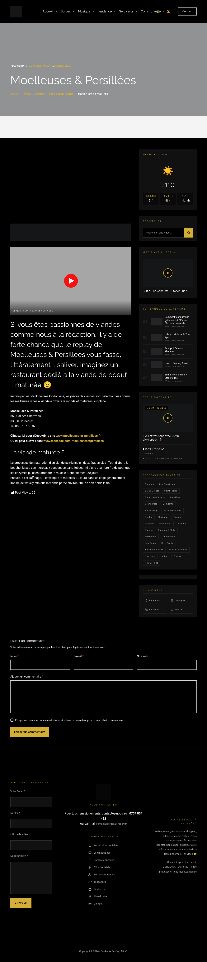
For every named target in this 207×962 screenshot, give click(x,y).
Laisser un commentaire (29, 732)
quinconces (168, 536)
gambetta (168, 504)
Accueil (50, 11)
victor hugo (151, 510)
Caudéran (175, 497)
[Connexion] (168, 11)
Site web (142, 656)
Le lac (164, 556)
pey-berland (151, 563)
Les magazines (99, 852)
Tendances (97, 881)
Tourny (177, 556)
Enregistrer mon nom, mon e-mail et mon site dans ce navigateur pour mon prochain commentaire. (69, 720)
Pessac (178, 517)
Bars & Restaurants (41, 66)
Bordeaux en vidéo (101, 860)
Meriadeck (151, 536)
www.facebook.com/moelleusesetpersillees (73, 441)
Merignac (163, 517)
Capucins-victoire (155, 497)
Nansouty (150, 556)
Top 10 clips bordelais (103, 845)
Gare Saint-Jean (172, 510)
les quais (150, 543)
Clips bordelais (99, 867)
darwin (149, 530)
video (68, 66)
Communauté (152, 11)
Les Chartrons (167, 484)
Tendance (106, 11)
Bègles (149, 517)
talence (149, 523)
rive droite (167, 543)
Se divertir (128, 11)
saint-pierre (171, 491)
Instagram (178, 600)
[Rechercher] (157, 11)
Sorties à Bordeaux (101, 874)
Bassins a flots (167, 530)
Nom (14, 656)
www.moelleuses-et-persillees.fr (78, 436)
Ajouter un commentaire (26, 676)
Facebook (152, 600)
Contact (187, 11)
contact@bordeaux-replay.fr (111, 823)
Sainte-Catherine (178, 549)
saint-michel (152, 491)
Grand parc (151, 504)
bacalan (149, 484)
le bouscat (165, 523)
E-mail (79, 656)
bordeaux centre (154, 549)
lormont (181, 523)
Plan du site (97, 896)
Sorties (67, 11)
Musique (86, 11)
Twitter (177, 609)
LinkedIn (152, 609)
